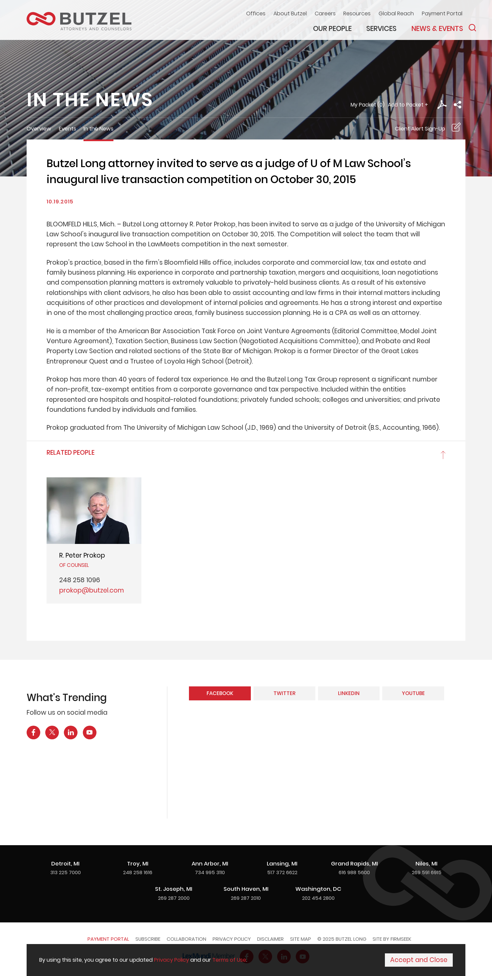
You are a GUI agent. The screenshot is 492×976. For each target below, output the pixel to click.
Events (67, 128)
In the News (98, 128)
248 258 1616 (137, 872)
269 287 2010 (246, 897)
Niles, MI (426, 863)
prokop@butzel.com (91, 590)
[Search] (472, 27)
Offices (255, 13)
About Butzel (290, 13)
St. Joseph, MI (173, 889)
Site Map (300, 938)
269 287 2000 (174, 897)
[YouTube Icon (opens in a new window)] (89, 732)
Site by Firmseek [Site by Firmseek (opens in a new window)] (392, 938)
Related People (70, 452)
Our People (332, 28)
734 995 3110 (210, 872)
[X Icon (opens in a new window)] (52, 732)
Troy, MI (137, 863)
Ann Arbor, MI (210, 863)
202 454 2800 (318, 897)
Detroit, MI (65, 863)
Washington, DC (318, 889)
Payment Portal (442, 13)
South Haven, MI (246, 889)
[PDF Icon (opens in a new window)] (442, 105)
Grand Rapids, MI (354, 863)
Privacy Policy (232, 938)
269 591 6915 (426, 872)
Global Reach (396, 13)
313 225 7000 (65, 872)
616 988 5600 (354, 872)
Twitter (284, 693)
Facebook (220, 693)
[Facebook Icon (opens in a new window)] (33, 732)
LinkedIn (349, 693)
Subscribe (147, 938)
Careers (325, 13)
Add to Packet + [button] (408, 104)
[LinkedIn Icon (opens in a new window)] (71, 732)
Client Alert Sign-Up (420, 128)
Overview (39, 128)
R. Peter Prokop (82, 555)
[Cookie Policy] (246, 960)
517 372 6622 (282, 872)
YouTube (413, 693)
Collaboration (186, 938)
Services (381, 28)
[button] (457, 105)
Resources (357, 13)
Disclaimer (270, 938)
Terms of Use (229, 960)
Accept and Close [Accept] (418, 959)
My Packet (363, 104)
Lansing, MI (282, 863)
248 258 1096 (79, 580)
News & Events (437, 28)
